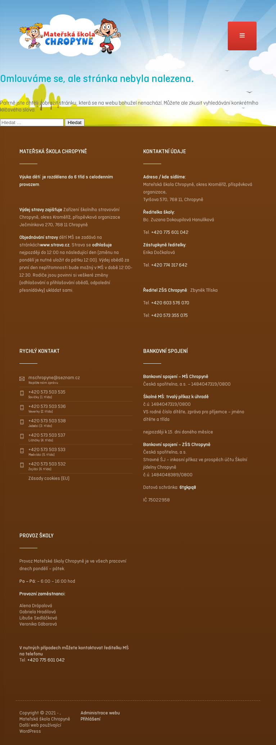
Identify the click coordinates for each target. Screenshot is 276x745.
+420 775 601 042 (170, 232)
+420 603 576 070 (170, 303)
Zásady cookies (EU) (48, 478)
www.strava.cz (54, 245)
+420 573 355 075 (169, 315)
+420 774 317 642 (169, 265)
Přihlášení (90, 719)
